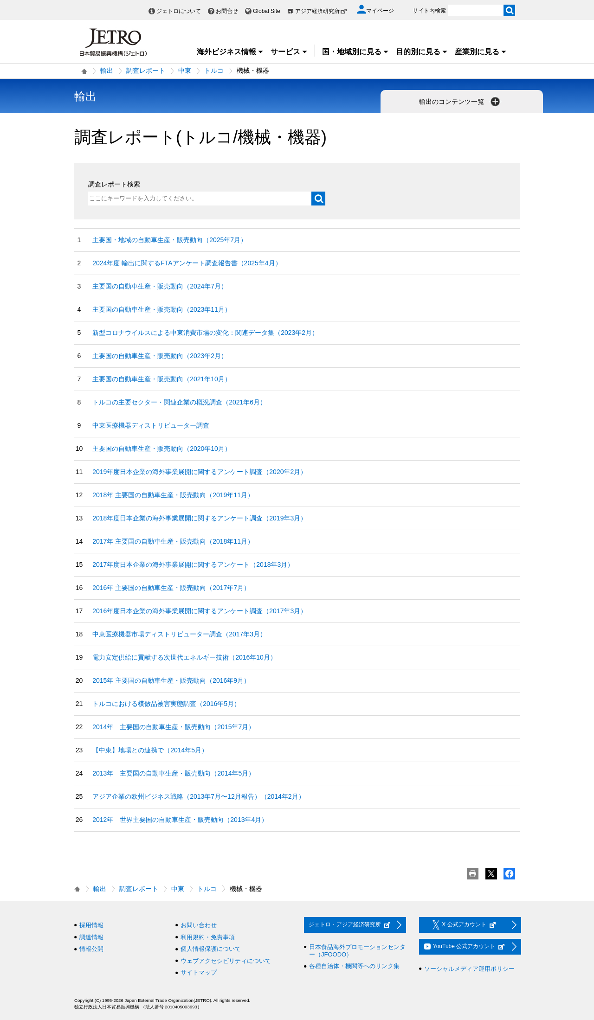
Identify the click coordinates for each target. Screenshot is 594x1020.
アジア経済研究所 (321, 11)
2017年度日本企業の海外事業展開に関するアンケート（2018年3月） (193, 564)
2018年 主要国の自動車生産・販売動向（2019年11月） (173, 495)
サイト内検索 (429, 10)
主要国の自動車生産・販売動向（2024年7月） (159, 286)
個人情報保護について (211, 948)
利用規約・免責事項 (208, 937)
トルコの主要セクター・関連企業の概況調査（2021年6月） (179, 402)
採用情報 (91, 925)
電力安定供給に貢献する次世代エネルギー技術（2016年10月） (184, 657)
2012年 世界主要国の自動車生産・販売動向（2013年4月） (180, 819)
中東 (184, 70)
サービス (289, 52)
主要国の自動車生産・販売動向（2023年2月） (159, 355)
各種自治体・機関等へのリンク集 (354, 965)
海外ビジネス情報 (230, 52)
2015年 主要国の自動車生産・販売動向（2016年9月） (171, 680)
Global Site (266, 11)
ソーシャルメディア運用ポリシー (469, 968)
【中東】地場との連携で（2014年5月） (150, 750)
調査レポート (145, 70)
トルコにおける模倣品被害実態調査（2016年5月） (166, 703)
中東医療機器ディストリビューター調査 (150, 425)
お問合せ (227, 11)
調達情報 (91, 937)
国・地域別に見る (355, 52)
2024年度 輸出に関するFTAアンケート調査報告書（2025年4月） (186, 263)
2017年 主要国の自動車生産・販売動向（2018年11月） (173, 541)
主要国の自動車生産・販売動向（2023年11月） (161, 309)
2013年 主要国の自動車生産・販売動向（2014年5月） (173, 773)
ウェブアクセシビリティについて (226, 960)
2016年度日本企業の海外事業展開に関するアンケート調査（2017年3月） (199, 611)
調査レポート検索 (114, 184)
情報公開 (91, 948)
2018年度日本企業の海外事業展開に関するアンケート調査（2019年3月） (199, 518)
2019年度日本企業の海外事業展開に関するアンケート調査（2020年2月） (199, 471)
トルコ (214, 70)
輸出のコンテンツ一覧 (460, 101)
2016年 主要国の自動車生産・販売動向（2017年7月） (171, 587)
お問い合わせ (199, 925)
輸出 (106, 70)
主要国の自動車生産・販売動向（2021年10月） (161, 379)
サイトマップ (199, 972)
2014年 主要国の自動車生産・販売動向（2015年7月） (173, 727)
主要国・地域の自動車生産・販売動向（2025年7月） (169, 240)
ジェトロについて (178, 11)
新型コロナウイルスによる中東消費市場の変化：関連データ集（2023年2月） (205, 332)
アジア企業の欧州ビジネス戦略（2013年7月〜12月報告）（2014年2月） (198, 796)
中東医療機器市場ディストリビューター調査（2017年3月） (179, 634)
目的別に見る (422, 52)
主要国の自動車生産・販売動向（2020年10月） (161, 448)
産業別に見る (481, 52)
